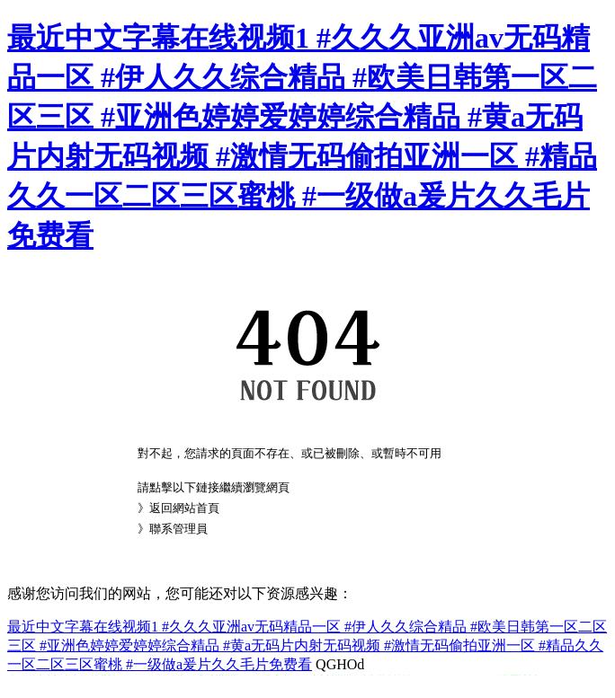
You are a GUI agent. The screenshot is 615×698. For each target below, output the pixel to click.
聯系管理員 (178, 528)
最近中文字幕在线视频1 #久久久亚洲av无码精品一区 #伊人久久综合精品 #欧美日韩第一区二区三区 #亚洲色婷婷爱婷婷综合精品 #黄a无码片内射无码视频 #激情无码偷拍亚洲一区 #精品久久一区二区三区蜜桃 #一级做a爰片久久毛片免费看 (307, 645)
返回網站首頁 (184, 508)
